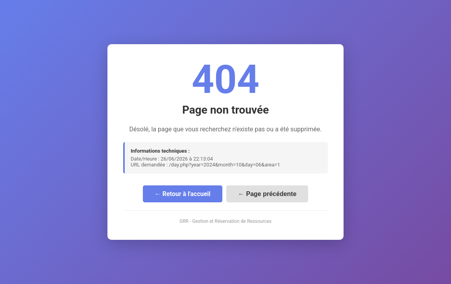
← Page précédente (267, 194)
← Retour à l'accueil (183, 194)
